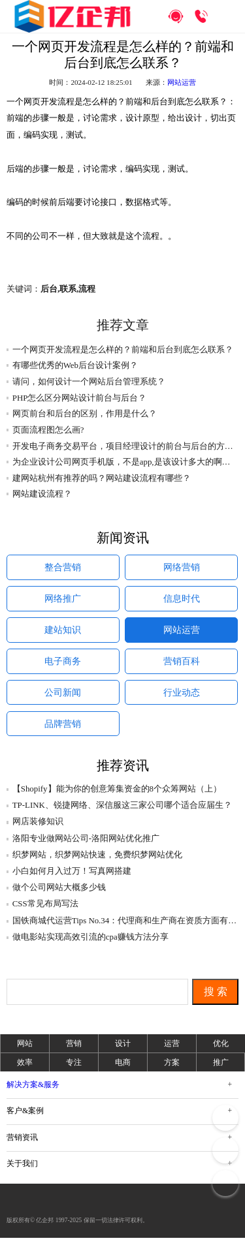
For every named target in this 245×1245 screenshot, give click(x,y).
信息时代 (181, 601)
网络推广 (62, 601)
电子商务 (62, 665)
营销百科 (181, 665)
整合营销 (62, 568)
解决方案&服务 (33, 1092)
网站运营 (181, 82)
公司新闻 (62, 698)
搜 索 (215, 998)
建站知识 (62, 633)
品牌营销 (62, 731)
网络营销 (181, 568)
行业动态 (181, 698)
